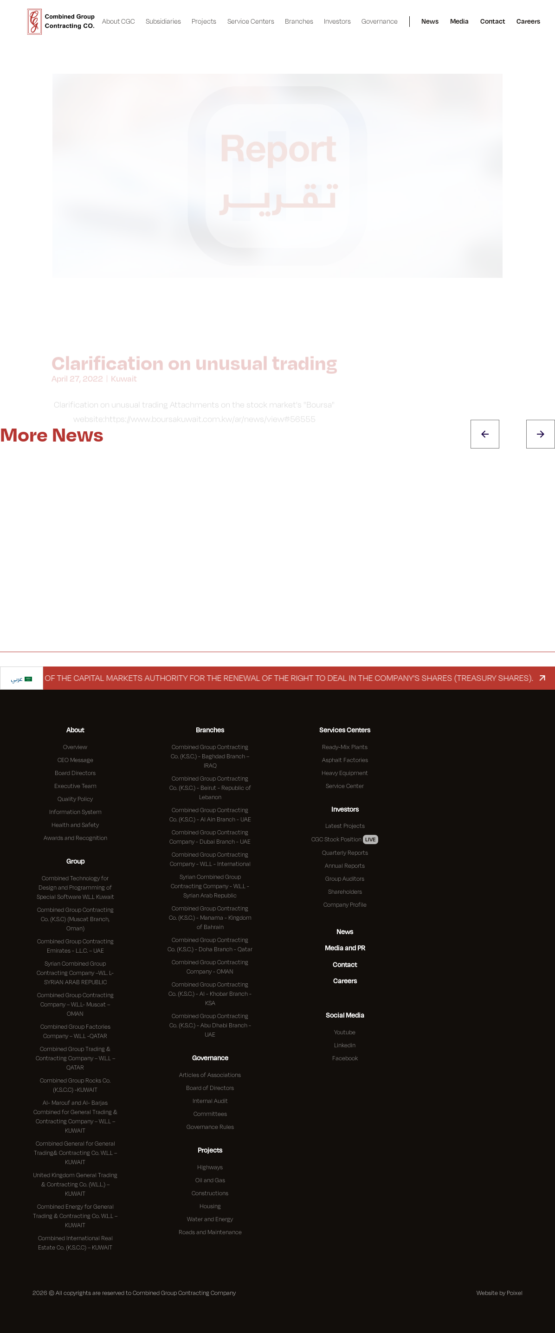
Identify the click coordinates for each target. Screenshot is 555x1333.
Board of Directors (210, 1087)
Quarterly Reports (345, 852)
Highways (210, 1167)
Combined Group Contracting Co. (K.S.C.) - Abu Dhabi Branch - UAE (210, 1025)
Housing (210, 1206)
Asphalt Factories (345, 760)
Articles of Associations (210, 1074)
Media (459, 21)
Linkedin (344, 1045)
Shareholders (345, 891)
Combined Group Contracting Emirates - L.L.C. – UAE (75, 946)
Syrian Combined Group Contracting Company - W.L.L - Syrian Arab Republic (210, 885)
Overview (75, 747)
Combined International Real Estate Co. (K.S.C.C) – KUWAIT (75, 1242)
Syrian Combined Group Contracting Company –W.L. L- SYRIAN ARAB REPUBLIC (75, 972)
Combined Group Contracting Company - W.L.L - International (210, 859)
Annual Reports (345, 865)
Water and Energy (210, 1219)
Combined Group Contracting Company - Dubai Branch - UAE (210, 837)
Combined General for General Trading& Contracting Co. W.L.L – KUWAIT (75, 1152)
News (430, 21)
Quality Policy (75, 799)
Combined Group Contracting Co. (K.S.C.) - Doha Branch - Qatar (210, 944)
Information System (75, 811)
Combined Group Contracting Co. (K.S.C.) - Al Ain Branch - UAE (210, 814)
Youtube (344, 1032)
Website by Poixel (500, 1292)
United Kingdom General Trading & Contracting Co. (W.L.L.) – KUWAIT (75, 1184)
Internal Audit (210, 1100)
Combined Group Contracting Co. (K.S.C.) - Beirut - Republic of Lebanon (210, 787)
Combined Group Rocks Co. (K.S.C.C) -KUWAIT (75, 1085)
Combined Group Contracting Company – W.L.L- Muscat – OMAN (75, 1004)
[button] (119, 21)
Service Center (345, 786)
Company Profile (345, 904)
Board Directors (75, 773)
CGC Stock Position (344, 839)
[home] (61, 22)
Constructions (210, 1193)
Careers (528, 21)
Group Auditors (344, 878)
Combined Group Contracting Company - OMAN (210, 966)
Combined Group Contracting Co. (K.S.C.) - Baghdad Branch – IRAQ (210, 756)
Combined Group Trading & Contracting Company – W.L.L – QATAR (75, 1058)
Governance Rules (210, 1126)
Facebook (345, 1058)
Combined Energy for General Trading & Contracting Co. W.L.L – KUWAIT (75, 1215)
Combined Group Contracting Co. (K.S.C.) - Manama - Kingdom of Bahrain (210, 917)
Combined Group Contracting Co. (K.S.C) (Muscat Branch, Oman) (75, 918)
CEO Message (75, 760)
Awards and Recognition (75, 837)
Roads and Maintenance (210, 1232)
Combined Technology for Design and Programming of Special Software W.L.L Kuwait (75, 887)
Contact (492, 21)
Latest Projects (345, 825)
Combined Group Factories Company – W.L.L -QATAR (75, 1031)
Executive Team (75, 786)
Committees (210, 1113)
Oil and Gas (210, 1180)
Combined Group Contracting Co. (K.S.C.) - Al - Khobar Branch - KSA (210, 993)
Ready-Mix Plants (345, 747)
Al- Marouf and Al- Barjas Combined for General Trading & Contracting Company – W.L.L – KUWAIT (75, 1116)
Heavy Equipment (345, 773)
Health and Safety (75, 824)
